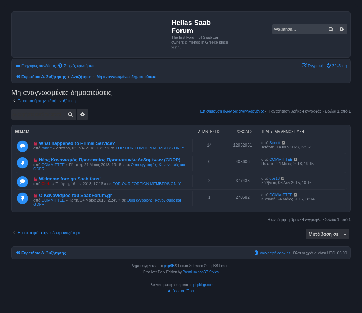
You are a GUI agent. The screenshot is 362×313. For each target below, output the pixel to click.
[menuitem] (76, 66)
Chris (46, 183)
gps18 (274, 178)
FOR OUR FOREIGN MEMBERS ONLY (150, 148)
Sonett (275, 143)
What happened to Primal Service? (77, 143)
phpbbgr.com (203, 285)
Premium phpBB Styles (201, 272)
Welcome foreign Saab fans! (70, 178)
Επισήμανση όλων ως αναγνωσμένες (232, 111)
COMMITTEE (53, 164)
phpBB (169, 266)
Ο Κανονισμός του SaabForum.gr (75, 195)
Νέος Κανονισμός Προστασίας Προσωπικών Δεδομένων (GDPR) (109, 159)
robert (46, 148)
